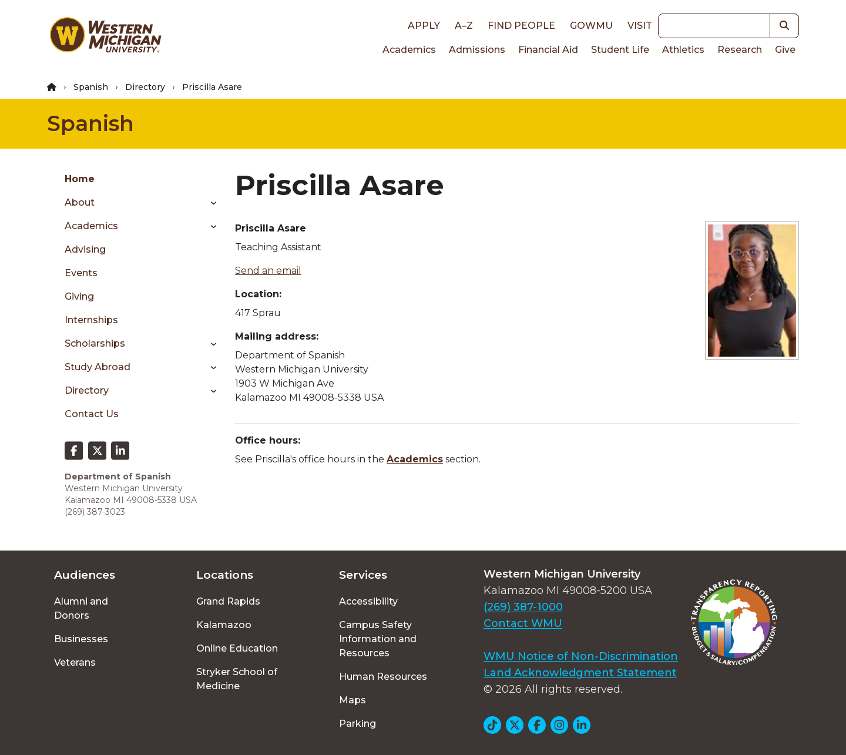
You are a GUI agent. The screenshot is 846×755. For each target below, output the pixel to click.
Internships (91, 320)
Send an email (268, 270)
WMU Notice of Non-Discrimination (581, 656)
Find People (521, 25)
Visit (639, 25)
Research (739, 49)
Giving (79, 296)
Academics (409, 49)
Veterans (75, 662)
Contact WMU (523, 623)
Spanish (90, 87)
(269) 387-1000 (523, 606)
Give (785, 49)
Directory (145, 87)
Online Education (237, 648)
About (80, 202)
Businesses (81, 639)
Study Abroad (97, 367)
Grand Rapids (228, 601)
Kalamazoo (223, 624)
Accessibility (368, 601)
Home (80, 178)
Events (81, 272)
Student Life (620, 49)
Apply (424, 25)
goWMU (591, 25)
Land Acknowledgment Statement (580, 672)
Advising (85, 249)
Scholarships (95, 343)
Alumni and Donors (81, 608)
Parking (357, 723)
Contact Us (92, 414)
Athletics (683, 49)
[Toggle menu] (209, 202)
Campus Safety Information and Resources (378, 639)
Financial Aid (548, 49)
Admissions (477, 49)
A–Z (464, 25)
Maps (352, 700)
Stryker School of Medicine (236, 679)
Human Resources (383, 676)
